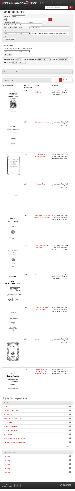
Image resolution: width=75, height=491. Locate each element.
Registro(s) (7, 62)
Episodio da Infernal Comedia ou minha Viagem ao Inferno (41, 371)
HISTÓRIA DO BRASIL (11, 430)
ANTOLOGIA (8, 414)
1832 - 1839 (7, 472)
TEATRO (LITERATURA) (11, 410)
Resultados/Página (10, 59)
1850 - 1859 (7, 464)
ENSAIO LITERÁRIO (10, 426)
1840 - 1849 (7, 468)
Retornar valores (10, 39)
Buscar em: (7, 16)
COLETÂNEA (8, 422)
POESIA (6, 406)
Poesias (37, 275)
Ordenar (54, 59)
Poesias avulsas (40, 184)
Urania (37, 339)
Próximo (68, 80)
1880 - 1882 (7, 456)
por (5, 19)
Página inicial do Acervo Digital (50, 3)
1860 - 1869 (7, 460)
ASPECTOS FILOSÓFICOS (12, 418)
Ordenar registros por (30, 59)
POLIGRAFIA (8, 434)
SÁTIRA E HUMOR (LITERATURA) (14, 442)
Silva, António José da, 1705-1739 (14, 438)
